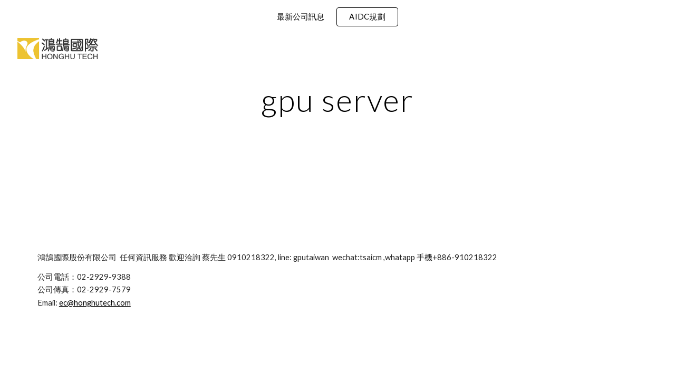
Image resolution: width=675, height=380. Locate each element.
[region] (337, 17)
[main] (337, 99)
